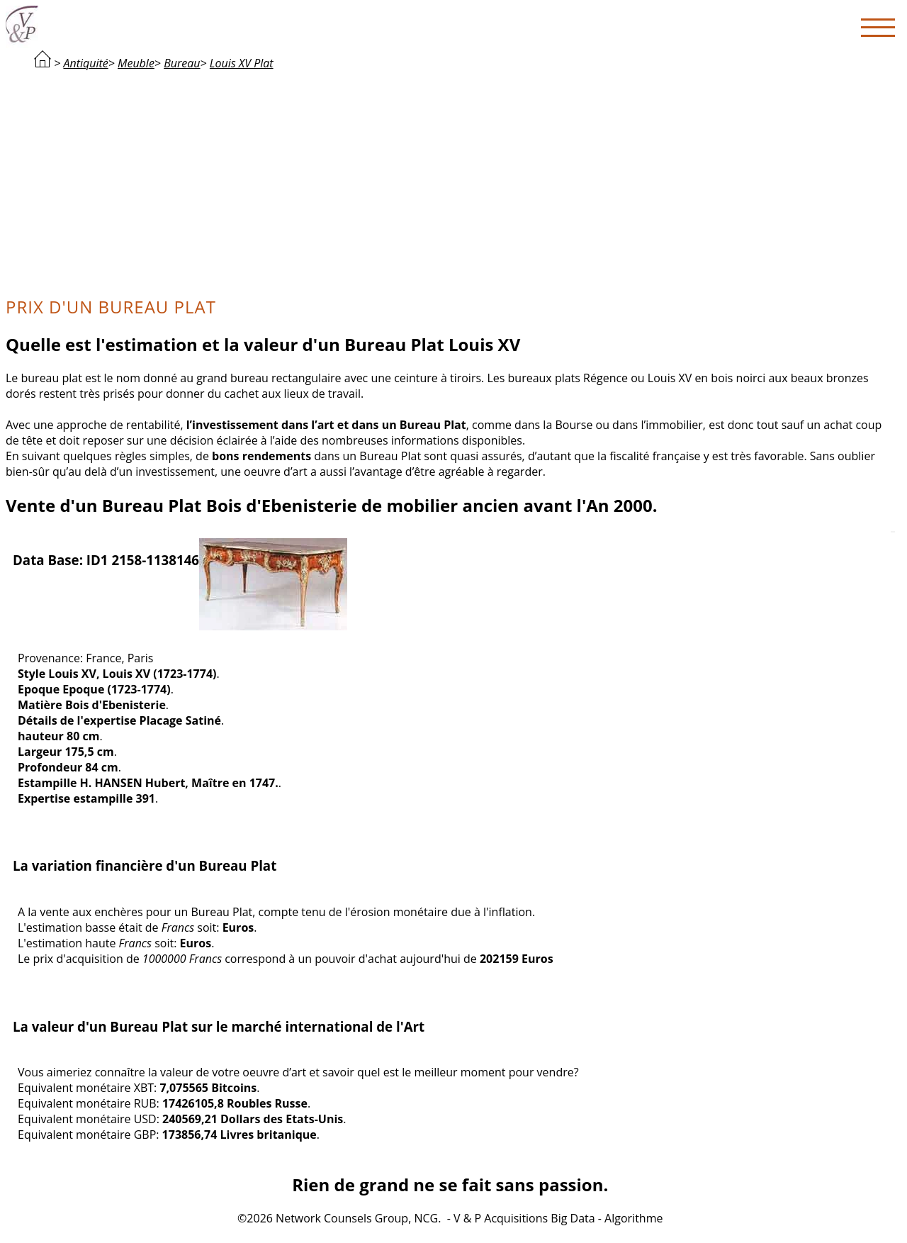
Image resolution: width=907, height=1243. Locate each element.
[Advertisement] (450, 181)
